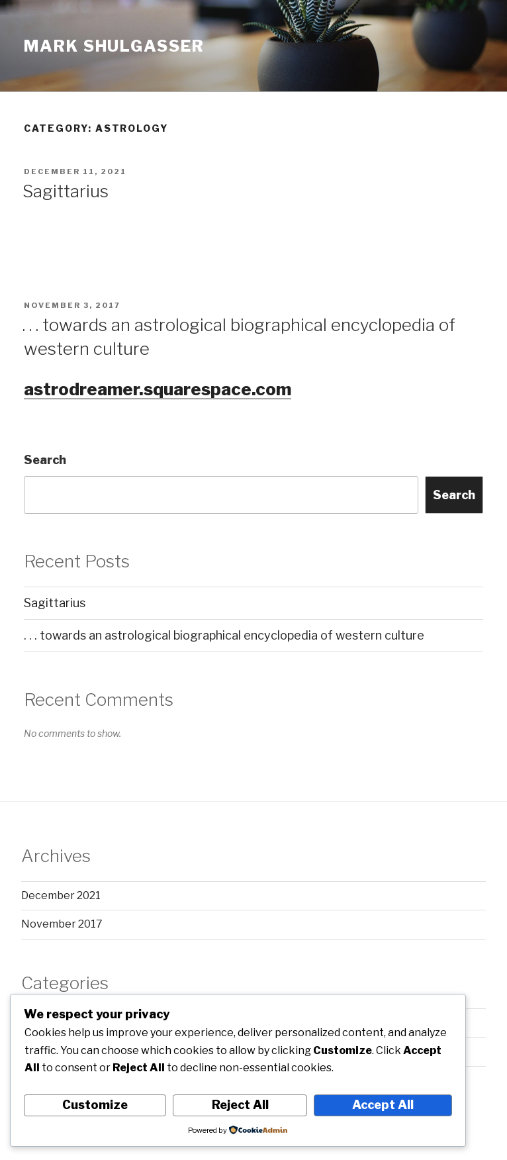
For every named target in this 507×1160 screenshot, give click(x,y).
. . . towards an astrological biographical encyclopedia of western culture (224, 635)
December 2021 (61, 895)
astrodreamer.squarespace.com (157, 389)
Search (45, 460)
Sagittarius (66, 191)
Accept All (383, 1105)
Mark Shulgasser (114, 46)
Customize (95, 1105)
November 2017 (62, 924)
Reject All (240, 1105)
